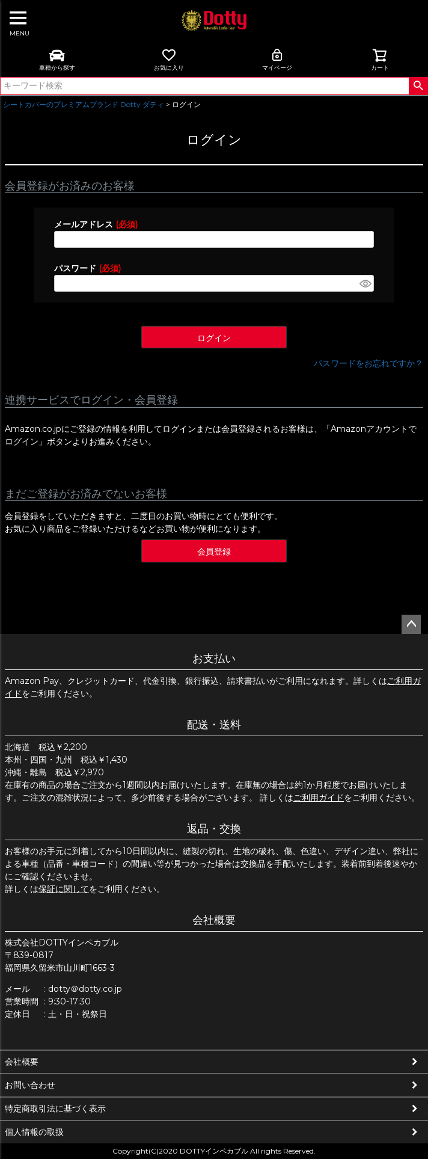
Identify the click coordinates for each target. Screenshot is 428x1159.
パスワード (87, 268)
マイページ (277, 60)
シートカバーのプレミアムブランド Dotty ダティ (83, 104)
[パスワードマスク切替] (364, 283)
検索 (418, 86)
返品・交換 (214, 828)
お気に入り (169, 60)
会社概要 (214, 920)
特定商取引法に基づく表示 (55, 1108)
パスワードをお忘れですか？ (368, 363)
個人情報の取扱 (34, 1132)
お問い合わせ (30, 1085)
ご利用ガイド (318, 797)
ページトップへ (411, 624)
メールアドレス (96, 224)
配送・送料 (214, 724)
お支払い (214, 658)
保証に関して (63, 889)
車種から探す (57, 60)
